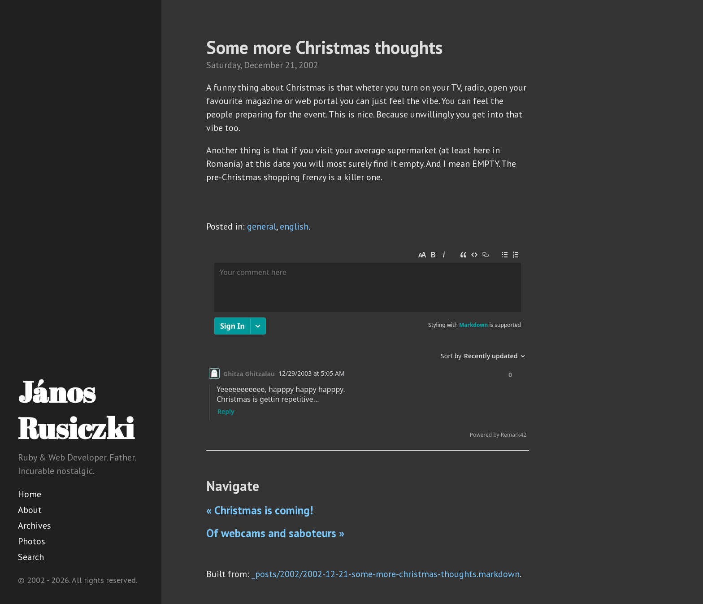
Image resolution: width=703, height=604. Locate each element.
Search (31, 557)
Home (29, 494)
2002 (308, 65)
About (30, 510)
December (263, 65)
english (294, 226)
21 (290, 65)
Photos (31, 541)
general (261, 226)
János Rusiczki (76, 410)
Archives (34, 525)
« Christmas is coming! (259, 510)
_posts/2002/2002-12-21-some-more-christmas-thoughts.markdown (386, 574)
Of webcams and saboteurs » (275, 533)
